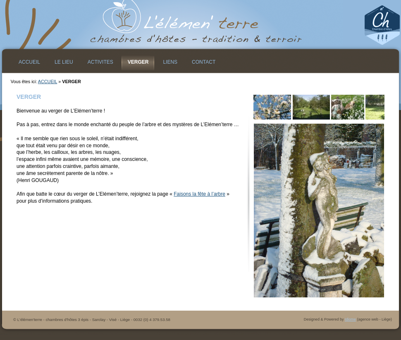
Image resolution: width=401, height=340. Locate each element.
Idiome (350, 319)
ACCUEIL (47, 81)
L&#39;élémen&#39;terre (200, 25)
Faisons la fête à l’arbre (199, 194)
